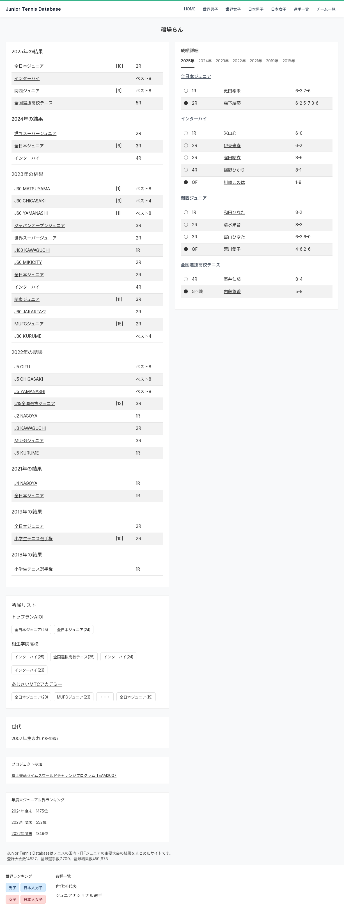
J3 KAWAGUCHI (30, 428)
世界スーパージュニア (35, 133)
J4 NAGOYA (25, 483)
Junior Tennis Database (33, 9)
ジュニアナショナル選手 (79, 895)
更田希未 (232, 90)
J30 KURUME (27, 336)
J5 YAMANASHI (29, 391)
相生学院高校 (25, 644)
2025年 (187, 61)
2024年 (205, 61)
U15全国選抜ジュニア (34, 403)
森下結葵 (232, 103)
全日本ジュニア (29, 66)
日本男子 (256, 9)
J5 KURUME (26, 453)
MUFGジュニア (29, 324)
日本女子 (278, 9)
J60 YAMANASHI (31, 213)
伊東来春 (232, 145)
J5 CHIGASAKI (28, 379)
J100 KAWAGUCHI (32, 250)
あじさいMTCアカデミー (37, 684)
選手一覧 (301, 9)
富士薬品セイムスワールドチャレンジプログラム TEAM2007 (64, 775)
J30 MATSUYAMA (32, 188)
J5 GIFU (22, 366)
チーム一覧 (326, 9)
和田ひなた (234, 212)
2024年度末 (22, 811)
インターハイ (27, 78)
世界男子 (210, 9)
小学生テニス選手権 (33, 538)
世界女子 (233, 9)
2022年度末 (22, 833)
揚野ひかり (234, 170)
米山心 (230, 133)
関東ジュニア (27, 299)
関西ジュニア (27, 90)
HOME (190, 9)
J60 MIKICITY (28, 262)
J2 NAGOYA (25, 416)
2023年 (222, 61)
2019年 (272, 61)
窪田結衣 (232, 157)
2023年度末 (22, 822)
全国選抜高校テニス (33, 103)
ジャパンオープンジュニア (39, 225)
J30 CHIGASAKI (29, 201)
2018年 (289, 61)
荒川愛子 (232, 249)
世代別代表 (66, 886)
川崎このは (234, 182)
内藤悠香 (232, 291)
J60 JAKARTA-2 (30, 311)
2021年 (256, 61)
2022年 (239, 61)
